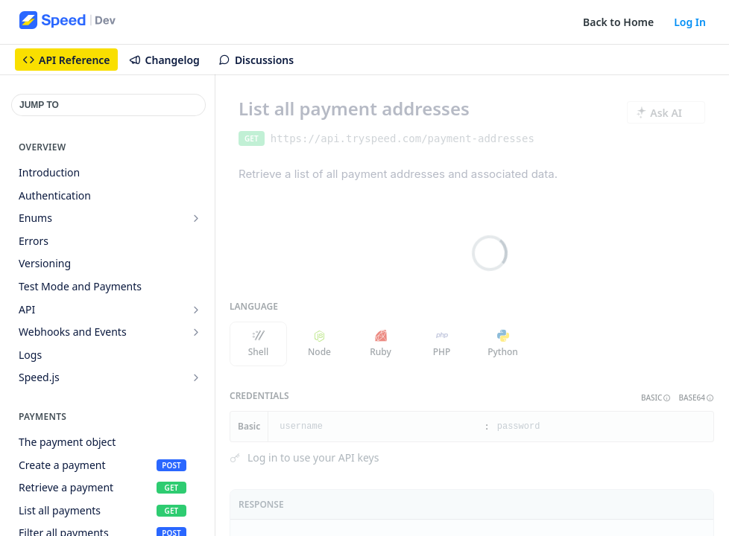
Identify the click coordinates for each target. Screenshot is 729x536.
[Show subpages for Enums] (196, 218)
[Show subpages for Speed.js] (196, 377)
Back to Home (618, 22)
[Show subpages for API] (196, 310)
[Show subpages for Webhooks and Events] (196, 332)
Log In (690, 22)
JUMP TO (39, 105)
